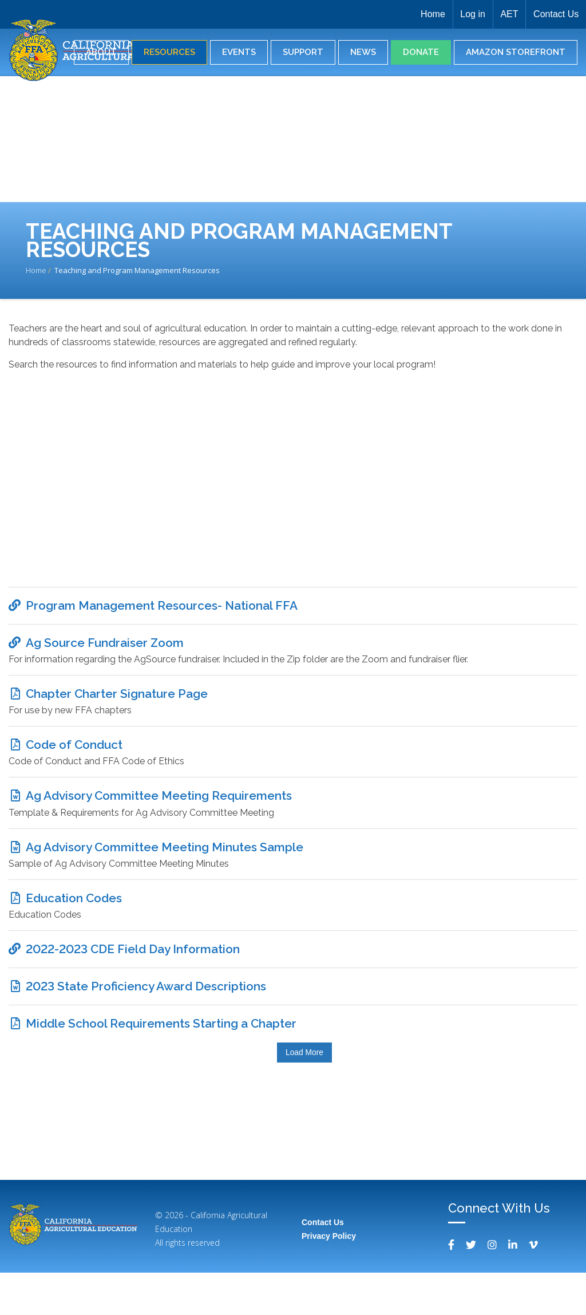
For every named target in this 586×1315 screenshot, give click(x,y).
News (363, 52)
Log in (466, 14)
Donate (421, 52)
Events (239, 52)
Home (423, 14)
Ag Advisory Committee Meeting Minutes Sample (164, 870)
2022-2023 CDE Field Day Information (133, 981)
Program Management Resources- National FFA (162, 608)
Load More (304, 1095)
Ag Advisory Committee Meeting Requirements (159, 815)
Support (303, 52)
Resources (169, 52)
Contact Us (554, 14)
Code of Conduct (74, 759)
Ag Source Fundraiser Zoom (105, 649)
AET (505, 14)
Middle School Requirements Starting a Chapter (161, 1064)
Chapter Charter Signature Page (117, 704)
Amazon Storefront (515, 52)
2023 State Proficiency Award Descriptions (146, 1022)
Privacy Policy (329, 1278)
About (101, 52)
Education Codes (74, 925)
